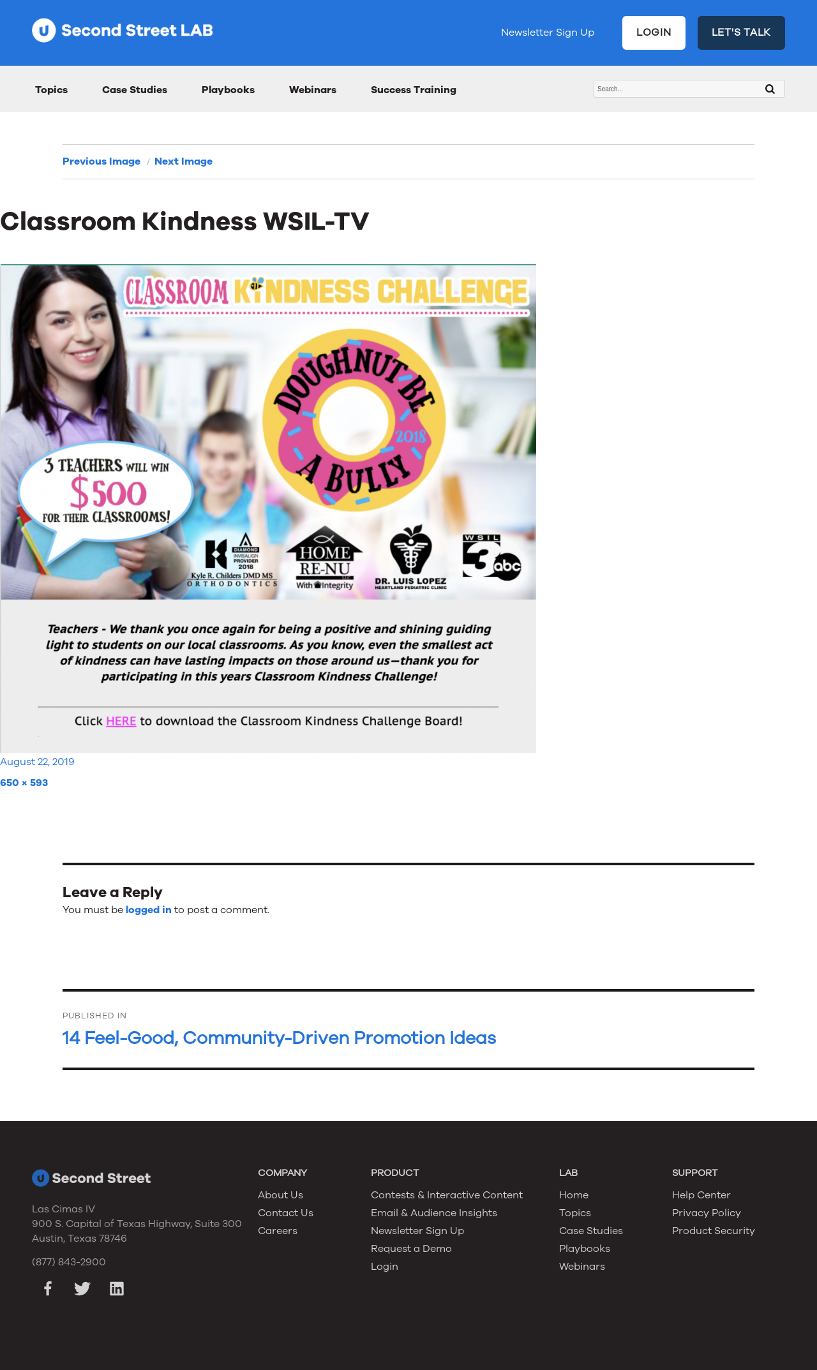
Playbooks (228, 90)
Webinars (312, 90)
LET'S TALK (742, 33)
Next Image (183, 161)
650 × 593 (24, 783)
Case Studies (134, 90)
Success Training (413, 90)
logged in (149, 910)
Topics (51, 90)
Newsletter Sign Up (547, 33)
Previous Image (101, 161)
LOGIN (653, 33)
